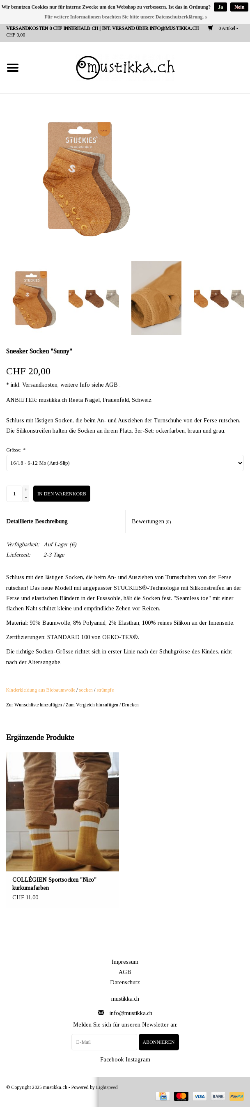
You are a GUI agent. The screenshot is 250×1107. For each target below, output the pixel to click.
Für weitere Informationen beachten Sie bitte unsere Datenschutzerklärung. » (126, 17)
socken (86, 690)
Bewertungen (151, 521)
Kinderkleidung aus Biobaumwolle (40, 690)
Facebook (112, 1060)
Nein (239, 7)
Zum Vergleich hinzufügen (92, 705)
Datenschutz (125, 982)
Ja (220, 7)
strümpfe (105, 690)
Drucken (130, 705)
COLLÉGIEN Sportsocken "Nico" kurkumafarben (54, 884)
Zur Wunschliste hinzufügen (34, 705)
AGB (125, 972)
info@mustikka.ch (131, 1013)
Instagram (138, 1060)
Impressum (125, 962)
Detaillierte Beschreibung (37, 521)
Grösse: (15, 450)
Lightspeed (107, 1087)
